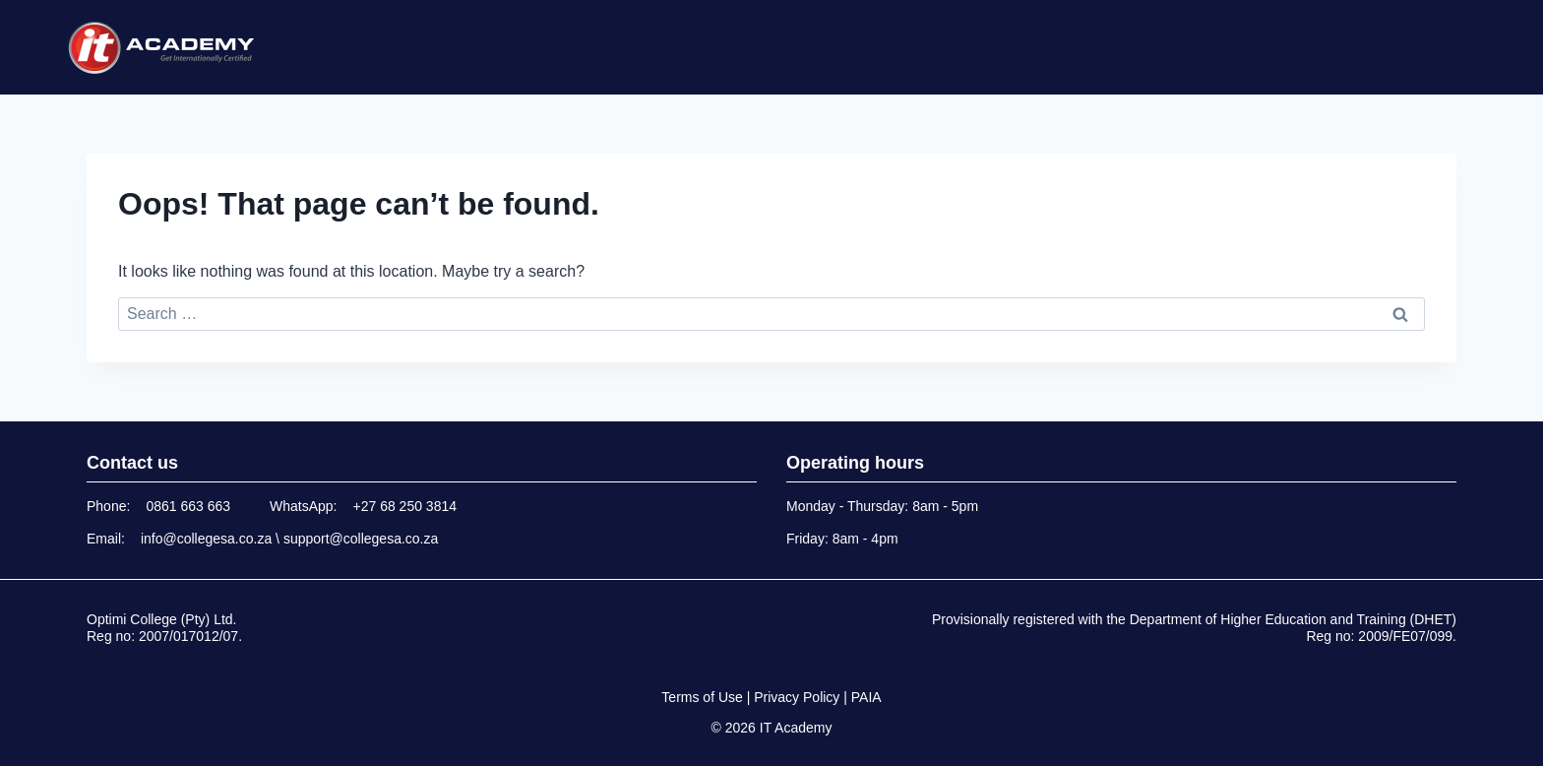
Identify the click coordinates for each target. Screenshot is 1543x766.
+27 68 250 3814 (405, 506)
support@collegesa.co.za (360, 538)
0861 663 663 (188, 506)
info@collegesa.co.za (206, 538)
